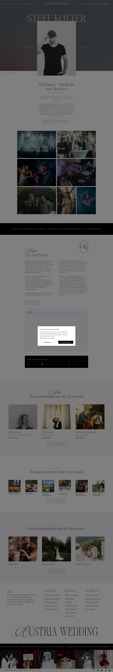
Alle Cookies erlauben (65, 342)
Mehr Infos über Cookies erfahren (47, 338)
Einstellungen (47, 342)
